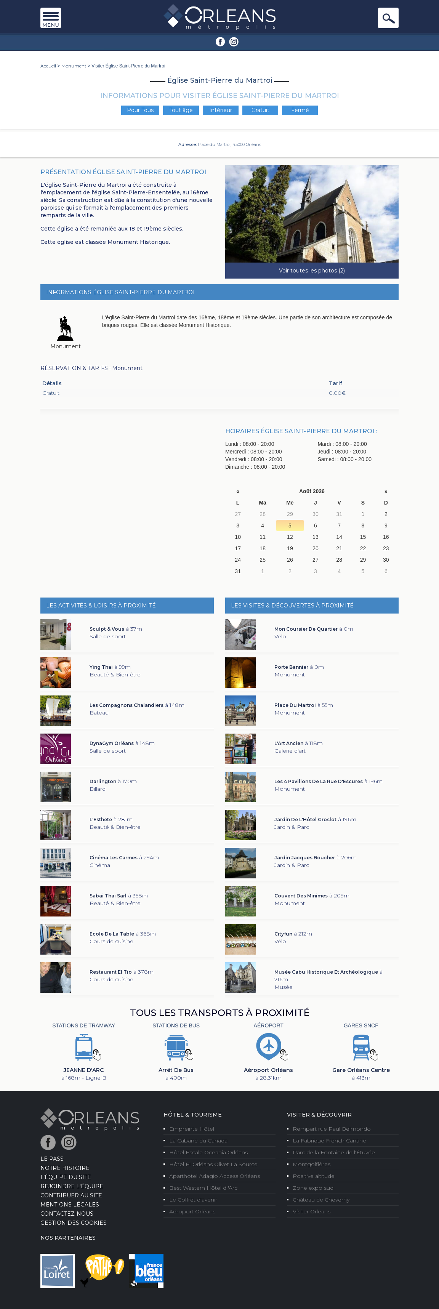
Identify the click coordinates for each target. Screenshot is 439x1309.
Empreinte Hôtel (191, 1128)
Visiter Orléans (311, 1211)
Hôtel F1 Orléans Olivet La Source (213, 1164)
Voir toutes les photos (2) (312, 270)
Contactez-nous (66, 1213)
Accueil (48, 66)
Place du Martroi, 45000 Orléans (229, 144)
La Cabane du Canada (198, 1140)
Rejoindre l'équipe (71, 1186)
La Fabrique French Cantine (329, 1140)
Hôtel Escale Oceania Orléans (208, 1152)
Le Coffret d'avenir (193, 1199)
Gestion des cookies (73, 1222)
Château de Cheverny (321, 1199)
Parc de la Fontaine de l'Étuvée (334, 1152)
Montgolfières (311, 1164)
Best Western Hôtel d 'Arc (203, 1187)
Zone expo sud (313, 1187)
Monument (74, 66)
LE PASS (52, 1158)
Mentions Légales (69, 1204)
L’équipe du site (65, 1177)
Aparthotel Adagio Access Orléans (214, 1176)
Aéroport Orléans (192, 1211)
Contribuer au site (71, 1195)
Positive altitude (314, 1176)
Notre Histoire (65, 1168)
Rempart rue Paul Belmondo (332, 1128)
